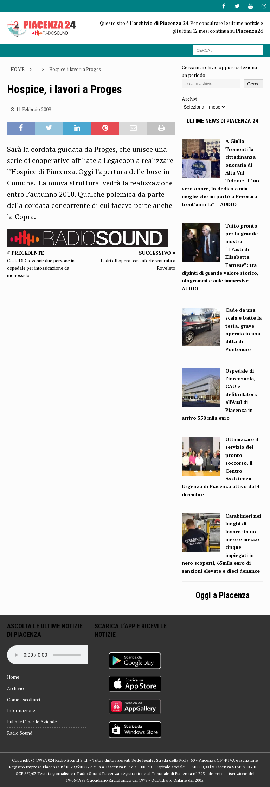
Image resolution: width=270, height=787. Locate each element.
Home (13, 677)
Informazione (21, 710)
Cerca (253, 83)
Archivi (189, 99)
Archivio (15, 688)
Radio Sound (19, 733)
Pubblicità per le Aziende (32, 722)
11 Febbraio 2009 (33, 109)
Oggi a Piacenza (222, 595)
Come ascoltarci (23, 699)
